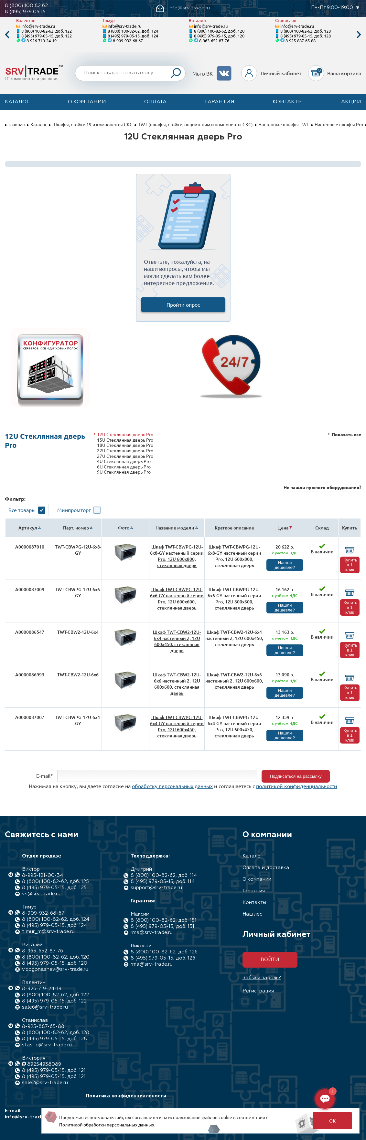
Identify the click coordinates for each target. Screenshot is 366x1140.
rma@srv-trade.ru (152, 932)
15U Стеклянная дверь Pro (125, 440)
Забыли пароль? (261, 977)
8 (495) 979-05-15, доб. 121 (54, 1070)
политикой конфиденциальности (296, 786)
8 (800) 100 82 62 (26, 5)
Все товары (22, 510)
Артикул (27, 528)
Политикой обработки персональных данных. (107, 1124)
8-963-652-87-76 (214, 40)
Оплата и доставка (265, 867)
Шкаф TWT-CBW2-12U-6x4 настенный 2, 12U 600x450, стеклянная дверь (177, 641)
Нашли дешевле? (285, 565)
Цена (282, 528)
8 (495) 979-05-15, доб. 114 (163, 881)
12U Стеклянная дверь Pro (125, 434)
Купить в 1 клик (350, 565)
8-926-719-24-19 (42, 40)
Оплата (155, 102)
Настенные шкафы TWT (283, 124)
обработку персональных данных (172, 786)
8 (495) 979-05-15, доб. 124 (133, 35)
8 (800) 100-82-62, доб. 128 (305, 31)
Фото (123, 528)
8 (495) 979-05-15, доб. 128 (305, 35)
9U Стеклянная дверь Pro (124, 472)
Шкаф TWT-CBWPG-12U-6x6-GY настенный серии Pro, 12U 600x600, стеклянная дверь (177, 598)
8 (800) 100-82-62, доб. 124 (133, 31)
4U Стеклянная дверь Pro (124, 461)
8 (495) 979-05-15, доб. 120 (219, 35)
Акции (351, 102)
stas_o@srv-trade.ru (47, 1044)
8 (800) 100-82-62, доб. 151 (164, 920)
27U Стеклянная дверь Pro (125, 456)
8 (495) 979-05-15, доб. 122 (46, 35)
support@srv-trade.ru (156, 887)
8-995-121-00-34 (42, 875)
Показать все (346, 434)
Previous (7, 34)
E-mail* (44, 775)
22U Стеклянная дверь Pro (125, 450)
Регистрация (258, 991)
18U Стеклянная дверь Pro (125, 445)
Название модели (175, 528)
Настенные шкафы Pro (339, 124)
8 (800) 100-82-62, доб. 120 (219, 31)
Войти (270, 959)
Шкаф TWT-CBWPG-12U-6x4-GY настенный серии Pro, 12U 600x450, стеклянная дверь (177, 726)
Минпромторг (74, 510)
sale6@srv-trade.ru (45, 1007)
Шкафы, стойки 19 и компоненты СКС (92, 124)
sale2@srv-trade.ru (45, 1082)
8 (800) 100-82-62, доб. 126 (164, 952)
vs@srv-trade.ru (41, 893)
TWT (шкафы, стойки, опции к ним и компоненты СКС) (195, 124)
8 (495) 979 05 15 (25, 11)
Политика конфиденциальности (126, 1096)
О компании (87, 102)
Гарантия (219, 102)
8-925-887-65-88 (300, 40)
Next (359, 34)
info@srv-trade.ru (38, 26)
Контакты (288, 102)
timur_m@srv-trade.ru (48, 931)
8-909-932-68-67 (128, 40)
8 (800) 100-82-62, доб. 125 (55, 881)
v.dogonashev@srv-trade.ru (55, 969)
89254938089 (44, 1064)
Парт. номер (76, 528)
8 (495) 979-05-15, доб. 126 (163, 958)
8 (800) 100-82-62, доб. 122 (46, 31)
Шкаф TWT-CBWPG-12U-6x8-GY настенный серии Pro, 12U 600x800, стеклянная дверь (177, 556)
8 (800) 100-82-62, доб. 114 (164, 875)
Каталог (17, 102)
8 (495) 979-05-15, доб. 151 (162, 926)
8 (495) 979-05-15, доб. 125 (54, 887)
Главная (16, 124)
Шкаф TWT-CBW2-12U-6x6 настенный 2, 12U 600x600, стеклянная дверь (177, 684)
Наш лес (252, 914)
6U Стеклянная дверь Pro (124, 466)
